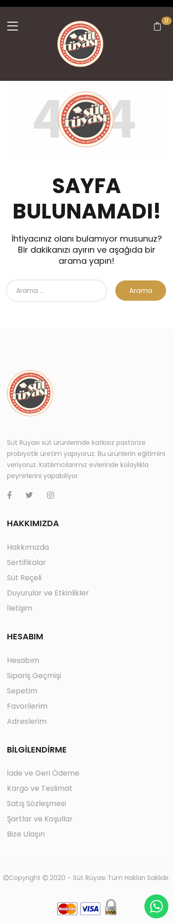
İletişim (19, 608)
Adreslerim (27, 721)
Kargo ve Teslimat (39, 788)
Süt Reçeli (24, 577)
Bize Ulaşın (26, 834)
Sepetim (22, 691)
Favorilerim (27, 706)
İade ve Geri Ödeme (43, 773)
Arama (140, 290)
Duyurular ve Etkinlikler (48, 593)
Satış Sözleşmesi (36, 803)
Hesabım (23, 660)
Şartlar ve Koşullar (40, 819)
